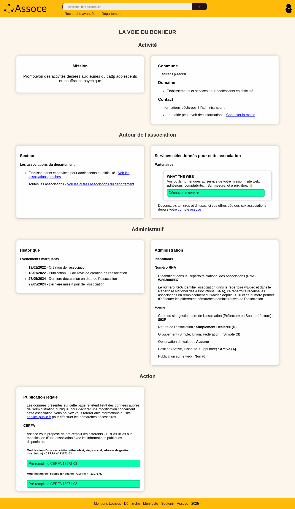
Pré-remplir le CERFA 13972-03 (53, 463)
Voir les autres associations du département (100, 184)
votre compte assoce (185, 209)
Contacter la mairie (240, 115)
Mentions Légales (107, 503)
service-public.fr (39, 417)
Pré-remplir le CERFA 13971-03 (53, 484)
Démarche (132, 503)
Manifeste (150, 503)
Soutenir (167, 503)
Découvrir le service (184, 193)
